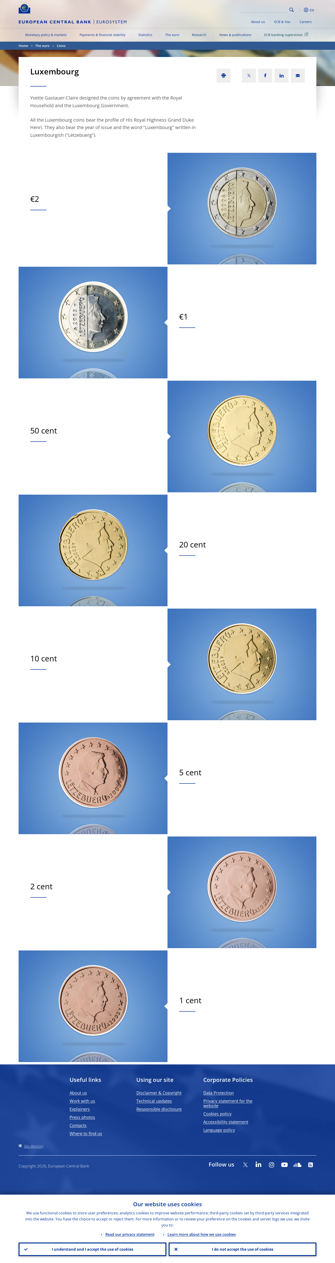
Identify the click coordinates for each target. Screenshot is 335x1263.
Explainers (80, 1109)
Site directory (33, 1146)
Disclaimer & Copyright (158, 1093)
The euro (172, 35)
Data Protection (218, 1093)
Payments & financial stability (102, 35)
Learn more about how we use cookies (202, 1234)
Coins (61, 45)
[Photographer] (124, 355)
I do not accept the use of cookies (242, 1249)
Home (23, 45)
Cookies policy (217, 1113)
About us (258, 22)
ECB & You (282, 22)
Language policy (219, 1130)
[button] (300, 10)
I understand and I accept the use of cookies (92, 1249)
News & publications (235, 35)
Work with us (82, 1101)
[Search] (264, 9)
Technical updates (154, 1101)
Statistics (145, 35)
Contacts (78, 1125)
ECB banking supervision (287, 34)
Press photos (82, 1117)
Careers (306, 22)
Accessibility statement (225, 1122)
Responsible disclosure (159, 1109)
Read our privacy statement (129, 1234)
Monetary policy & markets (46, 35)
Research (199, 35)
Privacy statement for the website (227, 1103)
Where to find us (86, 1133)
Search (291, 10)
